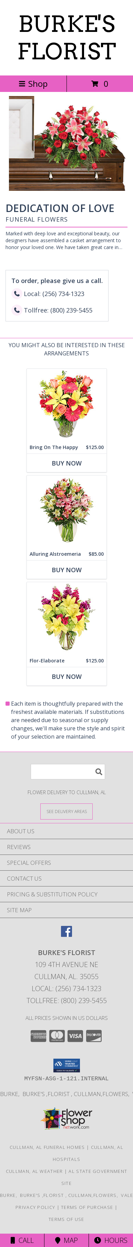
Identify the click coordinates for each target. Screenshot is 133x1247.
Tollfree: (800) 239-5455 (67, 1000)
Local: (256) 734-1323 (66, 988)
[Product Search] (68, 771)
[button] (66, 1065)
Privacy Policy (35, 1207)
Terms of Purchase (87, 1207)
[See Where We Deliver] (66, 811)
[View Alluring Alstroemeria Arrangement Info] (66, 511)
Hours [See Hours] (110, 1240)
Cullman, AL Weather (34, 1171)
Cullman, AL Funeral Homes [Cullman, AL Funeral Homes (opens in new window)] (47, 1147)
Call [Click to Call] (22, 1240)
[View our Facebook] (66, 935)
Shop (33, 83)
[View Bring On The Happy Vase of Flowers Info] (66, 405)
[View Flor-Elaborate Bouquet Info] (66, 618)
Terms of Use (66, 1219)
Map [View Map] (66, 1240)
